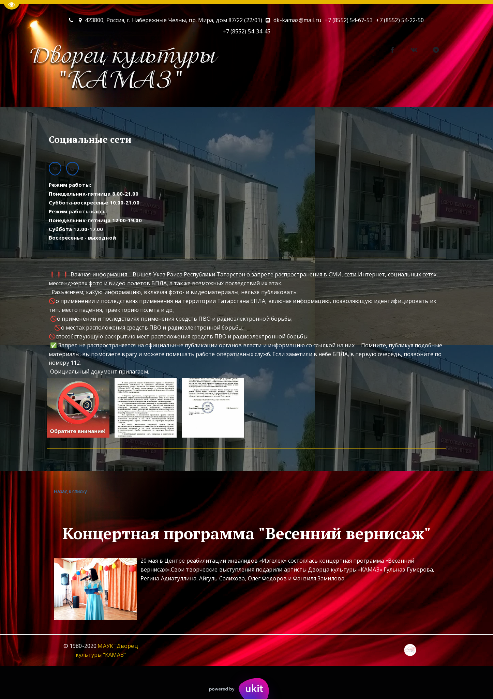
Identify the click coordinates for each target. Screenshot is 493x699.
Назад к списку (69, 492)
